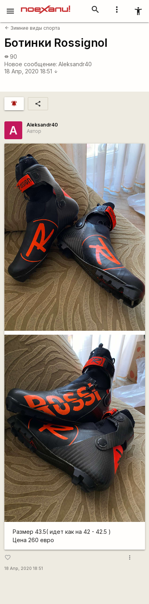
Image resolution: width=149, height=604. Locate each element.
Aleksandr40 (75, 64)
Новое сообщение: (30, 64)
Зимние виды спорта (32, 28)
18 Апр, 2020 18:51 (31, 71)
